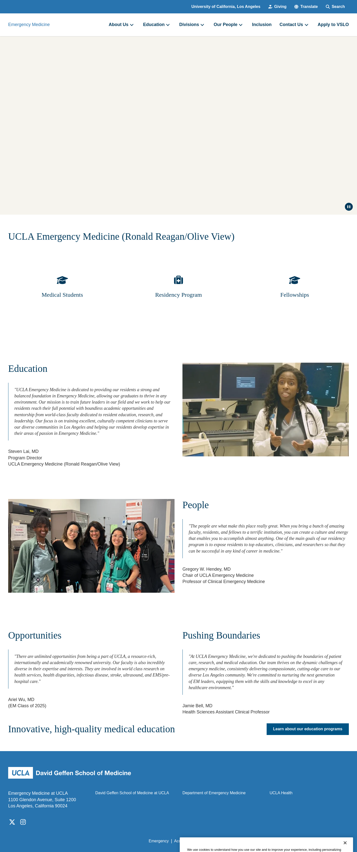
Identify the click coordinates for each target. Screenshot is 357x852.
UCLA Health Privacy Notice (267, 841)
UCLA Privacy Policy (219, 841)
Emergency (159, 841)
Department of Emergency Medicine (214, 793)
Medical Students (62, 295)
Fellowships (294, 295)
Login (302, 841)
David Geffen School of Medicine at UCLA (132, 793)
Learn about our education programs (307, 729)
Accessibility (185, 841)
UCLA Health (281, 793)
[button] (306, 6)
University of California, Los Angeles (225, 6)
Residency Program (178, 295)
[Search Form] (335, 6)
